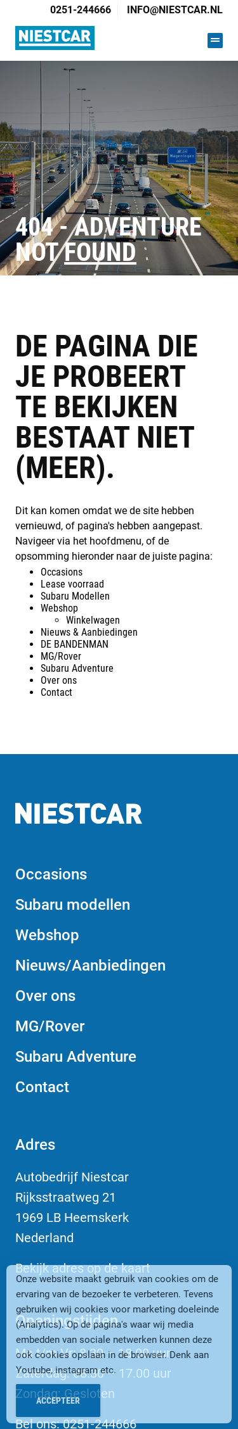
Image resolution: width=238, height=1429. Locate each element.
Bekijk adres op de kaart (82, 1268)
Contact (56, 692)
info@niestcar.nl (175, 10)
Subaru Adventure (77, 668)
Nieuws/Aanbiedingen (90, 965)
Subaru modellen (72, 905)
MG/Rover (61, 656)
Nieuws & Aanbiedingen (89, 632)
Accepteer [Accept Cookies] (58, 1405)
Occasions (62, 572)
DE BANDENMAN (75, 644)
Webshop (59, 608)
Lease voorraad (72, 584)
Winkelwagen (93, 620)
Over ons (59, 680)
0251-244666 (80, 10)
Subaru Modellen (75, 596)
